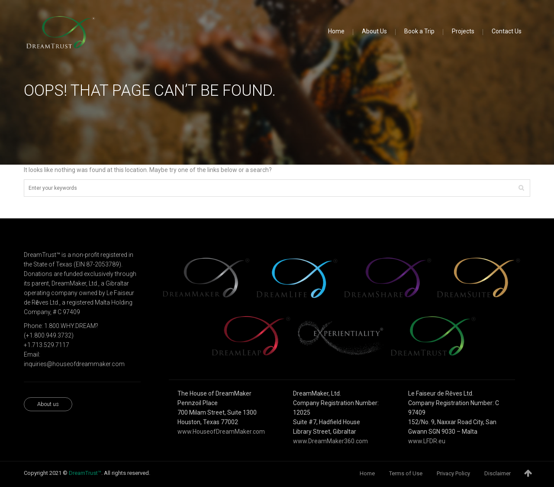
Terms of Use (405, 473)
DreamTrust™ (85, 473)
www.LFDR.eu (426, 441)
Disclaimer (497, 473)
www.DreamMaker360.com (330, 441)
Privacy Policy (453, 473)
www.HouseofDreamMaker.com (221, 431)
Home (367, 473)
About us (48, 404)
